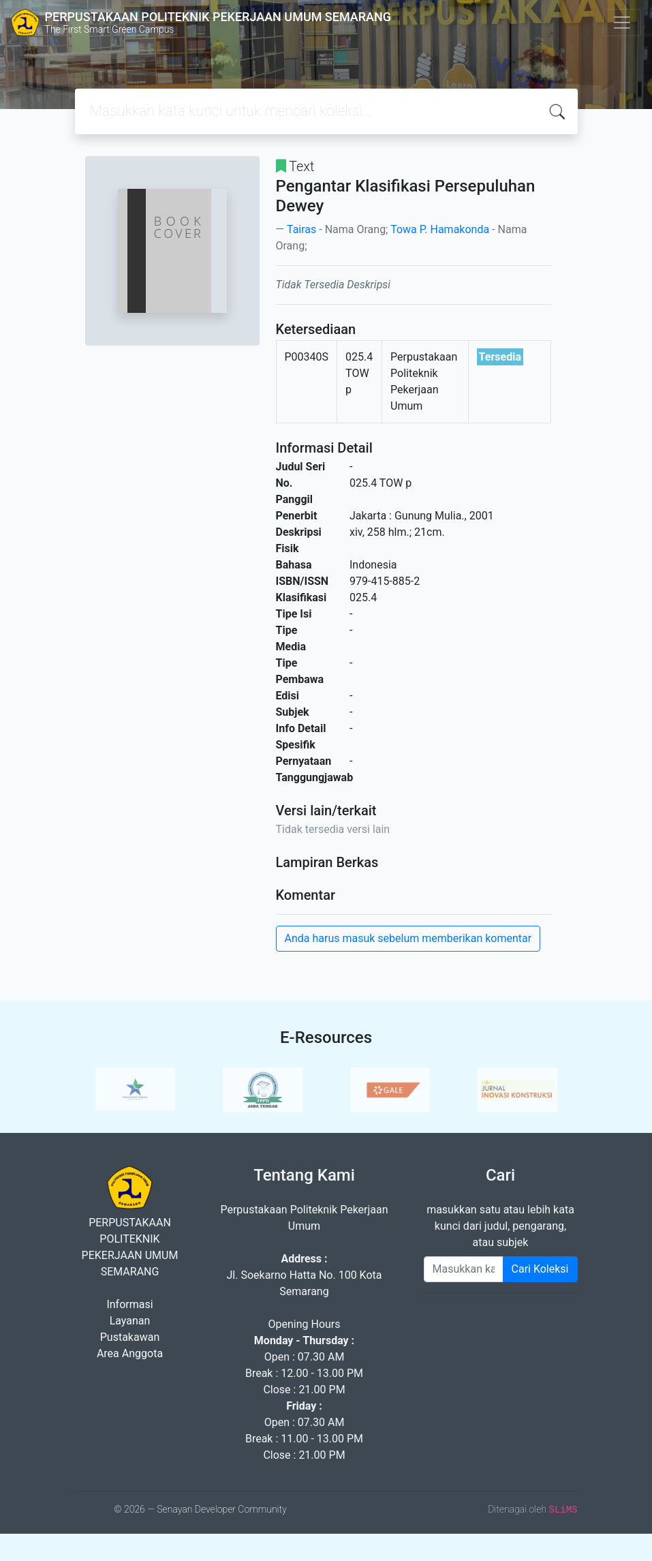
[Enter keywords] (463, 1269)
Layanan (130, 1320)
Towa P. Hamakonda (439, 229)
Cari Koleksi (540, 1268)
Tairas (301, 229)
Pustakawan (129, 1337)
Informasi (129, 1304)
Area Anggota (130, 1353)
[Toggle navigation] (622, 22)
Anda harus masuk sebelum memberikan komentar (408, 938)
